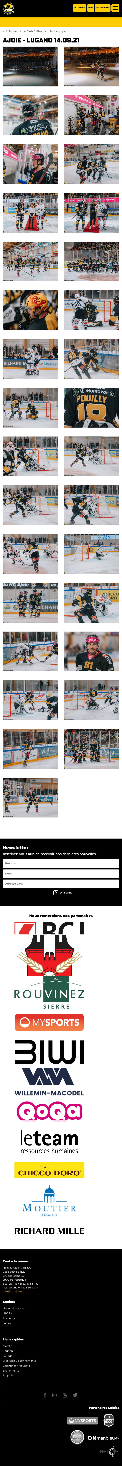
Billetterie (79, 8)
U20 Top (8, 1313)
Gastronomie (103, 8)
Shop (90, 8)
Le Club (28, 31)
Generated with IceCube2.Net (77, 1447)
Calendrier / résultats (16, 1365)
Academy (9, 1318)
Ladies (7, 1323)
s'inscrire (62, 892)
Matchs (7, 1346)
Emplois (8, 1375)
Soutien (8, 1351)
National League (13, 1308)
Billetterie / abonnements (19, 1360)
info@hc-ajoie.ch (13, 1291)
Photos (41, 31)
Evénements (11, 1370)
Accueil (13, 31)
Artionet (54, 1447)
